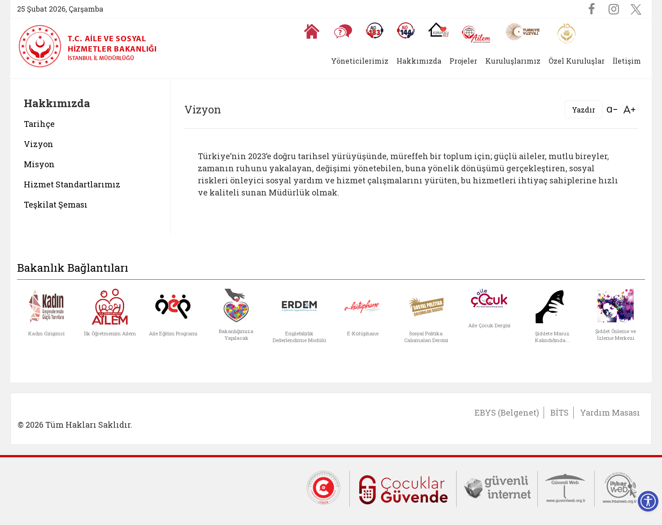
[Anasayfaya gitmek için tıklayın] (312, 31)
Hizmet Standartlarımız (72, 184)
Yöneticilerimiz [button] (359, 60)
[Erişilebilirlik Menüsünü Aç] (648, 501)
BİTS (559, 412)
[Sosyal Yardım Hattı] (406, 30)
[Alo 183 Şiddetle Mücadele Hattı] (374, 30)
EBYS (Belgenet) (507, 412)
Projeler (463, 60)
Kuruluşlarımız (512, 60)
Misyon (39, 164)
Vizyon (38, 144)
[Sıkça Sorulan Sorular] (343, 31)
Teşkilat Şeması (55, 204)
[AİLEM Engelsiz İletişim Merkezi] (476, 34)
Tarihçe (39, 123)
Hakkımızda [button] (418, 60)
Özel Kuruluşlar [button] (577, 60)
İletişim (627, 60)
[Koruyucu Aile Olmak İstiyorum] (438, 29)
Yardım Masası (610, 412)
